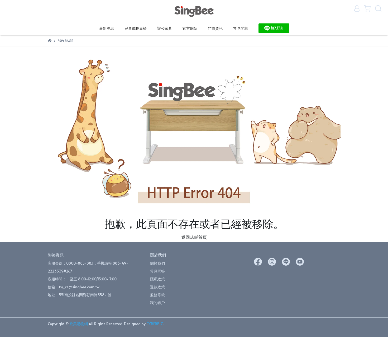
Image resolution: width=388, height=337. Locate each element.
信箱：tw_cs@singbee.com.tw (73, 286)
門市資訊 (215, 28)
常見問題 (240, 28)
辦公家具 (164, 28)
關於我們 (157, 263)
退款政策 (157, 286)
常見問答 (157, 271)
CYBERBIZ (154, 323)
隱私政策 (157, 278)
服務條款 (157, 294)
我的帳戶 (157, 302)
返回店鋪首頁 (194, 237)
